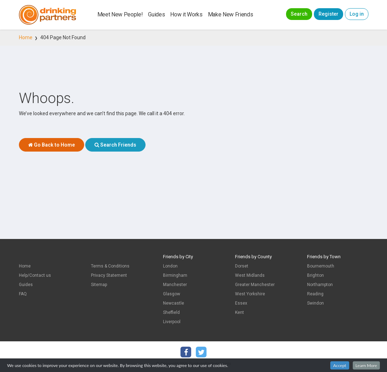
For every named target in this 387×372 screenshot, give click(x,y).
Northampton (320, 284)
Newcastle (173, 303)
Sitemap (99, 284)
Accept (339, 366)
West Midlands (250, 275)
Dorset (241, 266)
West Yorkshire (250, 293)
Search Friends (115, 145)
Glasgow (171, 293)
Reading (315, 293)
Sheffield (171, 312)
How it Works (186, 14)
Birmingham (175, 275)
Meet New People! (120, 14)
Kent (239, 312)
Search (299, 14)
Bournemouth (320, 266)
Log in (357, 14)
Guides (156, 14)
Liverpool (171, 321)
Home (25, 37)
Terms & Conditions (110, 266)
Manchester (175, 284)
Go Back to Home (51, 145)
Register (328, 14)
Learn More (366, 366)
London (170, 266)
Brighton (315, 275)
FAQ (23, 293)
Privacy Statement (109, 275)
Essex (241, 303)
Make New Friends (230, 14)
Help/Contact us (35, 275)
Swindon (315, 303)
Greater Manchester (255, 284)
